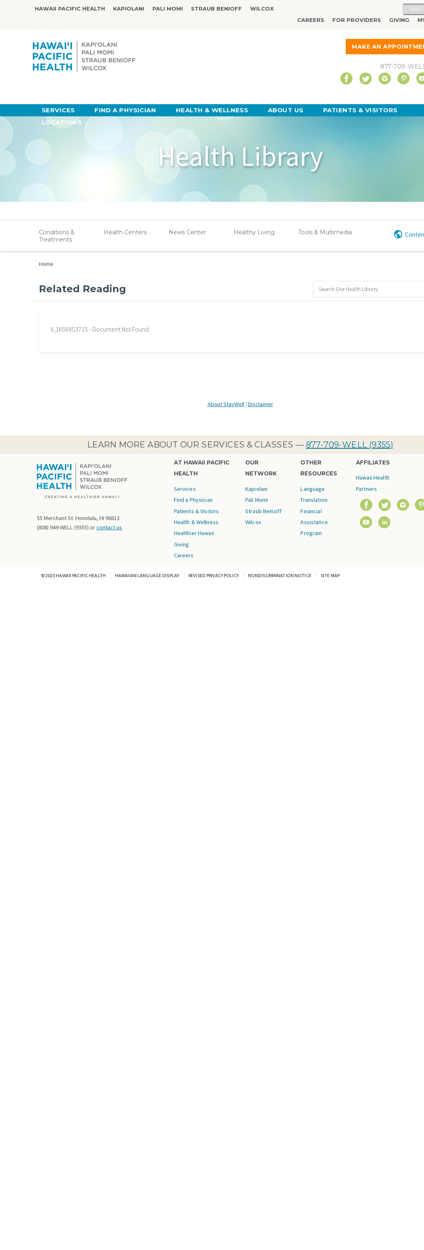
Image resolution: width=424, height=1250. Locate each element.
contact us (109, 527)
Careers (310, 20)
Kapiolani (128, 9)
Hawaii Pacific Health (70, 9)
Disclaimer (260, 404)
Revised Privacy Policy (213, 575)
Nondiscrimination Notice (279, 575)
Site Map (330, 575)
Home (46, 264)
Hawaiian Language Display (147, 575)
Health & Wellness (212, 110)
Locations (61, 122)
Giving (399, 20)
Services (58, 110)
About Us (286, 110)
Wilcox (262, 9)
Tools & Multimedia (325, 232)
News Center (187, 232)
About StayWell (226, 404)
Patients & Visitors (360, 110)
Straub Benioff (216, 9)
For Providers (356, 20)
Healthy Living (253, 232)
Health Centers (125, 232)
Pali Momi (167, 9)
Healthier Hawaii (194, 533)
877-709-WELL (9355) (350, 444)
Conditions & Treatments (57, 236)
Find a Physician (125, 110)
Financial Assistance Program (314, 522)
